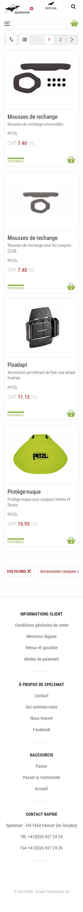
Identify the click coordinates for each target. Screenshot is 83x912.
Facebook (41, 729)
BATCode (51, 6)
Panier (41, 766)
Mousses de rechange (33, 116)
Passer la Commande (41, 777)
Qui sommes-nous (41, 707)
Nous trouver (41, 718)
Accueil (41, 788)
